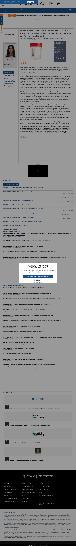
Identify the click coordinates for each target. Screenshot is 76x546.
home (41, 280)
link (39, 280)
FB (33, 280)
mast (37, 280)
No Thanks (30, 2)
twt (35, 280)
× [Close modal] (55, 263)
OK (25, 2)
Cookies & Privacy (37, 282)
